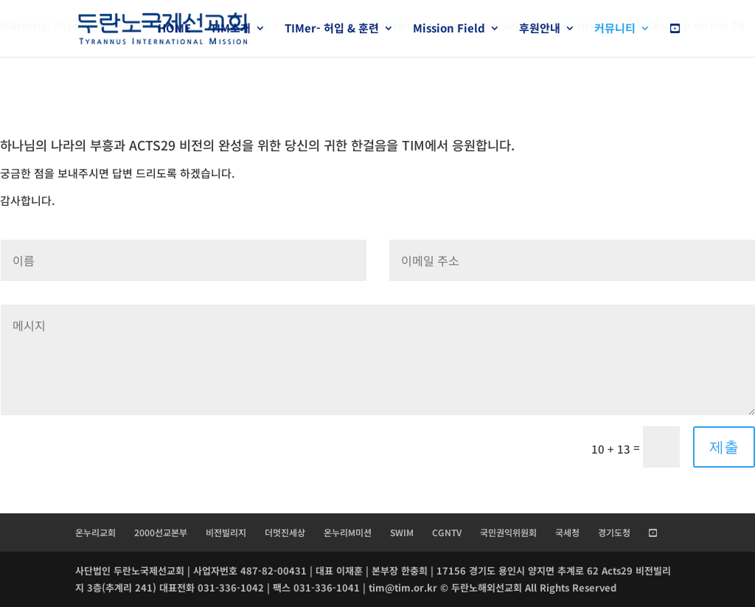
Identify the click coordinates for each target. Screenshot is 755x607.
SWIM (402, 532)
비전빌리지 (226, 532)
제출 (724, 447)
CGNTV (447, 532)
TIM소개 (230, 29)
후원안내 (539, 29)
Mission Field (449, 29)
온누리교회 (95, 532)
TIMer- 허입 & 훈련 (332, 29)
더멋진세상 (285, 532)
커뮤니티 (615, 29)
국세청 (567, 532)
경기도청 (614, 532)
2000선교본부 (160, 532)
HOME (174, 29)
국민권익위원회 (508, 532)
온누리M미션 (348, 532)
